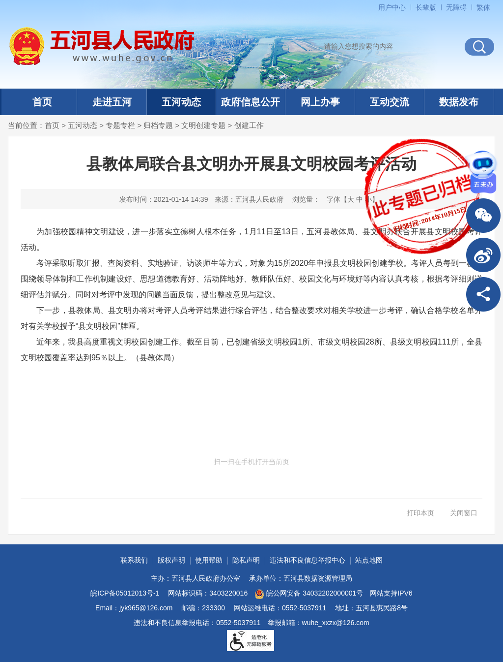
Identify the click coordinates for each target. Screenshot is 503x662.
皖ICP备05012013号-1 (124, 593)
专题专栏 (120, 125)
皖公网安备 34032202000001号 (308, 594)
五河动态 (181, 101)
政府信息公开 (250, 101)
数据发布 (458, 101)
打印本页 (420, 513)
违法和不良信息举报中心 (307, 560)
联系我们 (134, 560)
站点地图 (369, 560)
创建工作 (249, 125)
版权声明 (171, 560)
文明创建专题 (203, 125)
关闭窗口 (463, 513)
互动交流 (389, 101)
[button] (426, 7)
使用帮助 (209, 560)
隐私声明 (246, 560)
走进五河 (112, 101)
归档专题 (158, 125)
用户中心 (392, 7)
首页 (42, 101)
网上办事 (320, 101)
